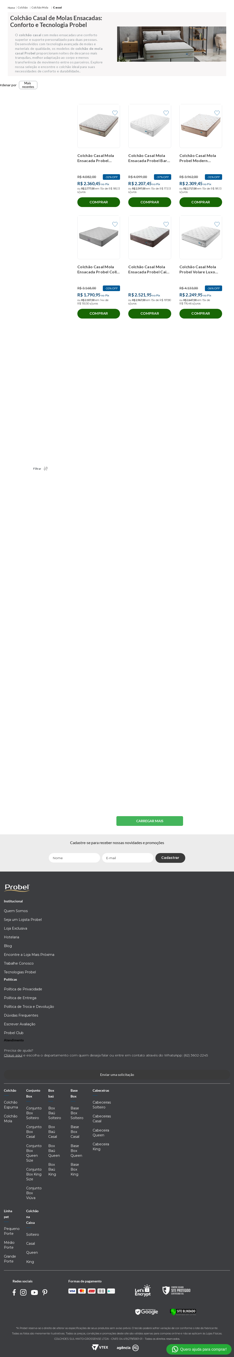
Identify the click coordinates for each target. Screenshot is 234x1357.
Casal (57, 7)
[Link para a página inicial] (11, 8)
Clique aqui (13, 1055)
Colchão (23, 7)
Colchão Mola (40, 7)
